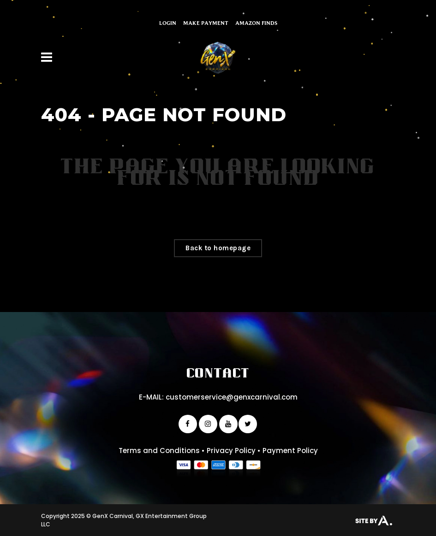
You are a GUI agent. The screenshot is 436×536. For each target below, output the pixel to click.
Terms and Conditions (159, 450)
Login (167, 22)
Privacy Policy (231, 450)
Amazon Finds (256, 22)
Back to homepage (218, 248)
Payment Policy (290, 450)
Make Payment (205, 22)
